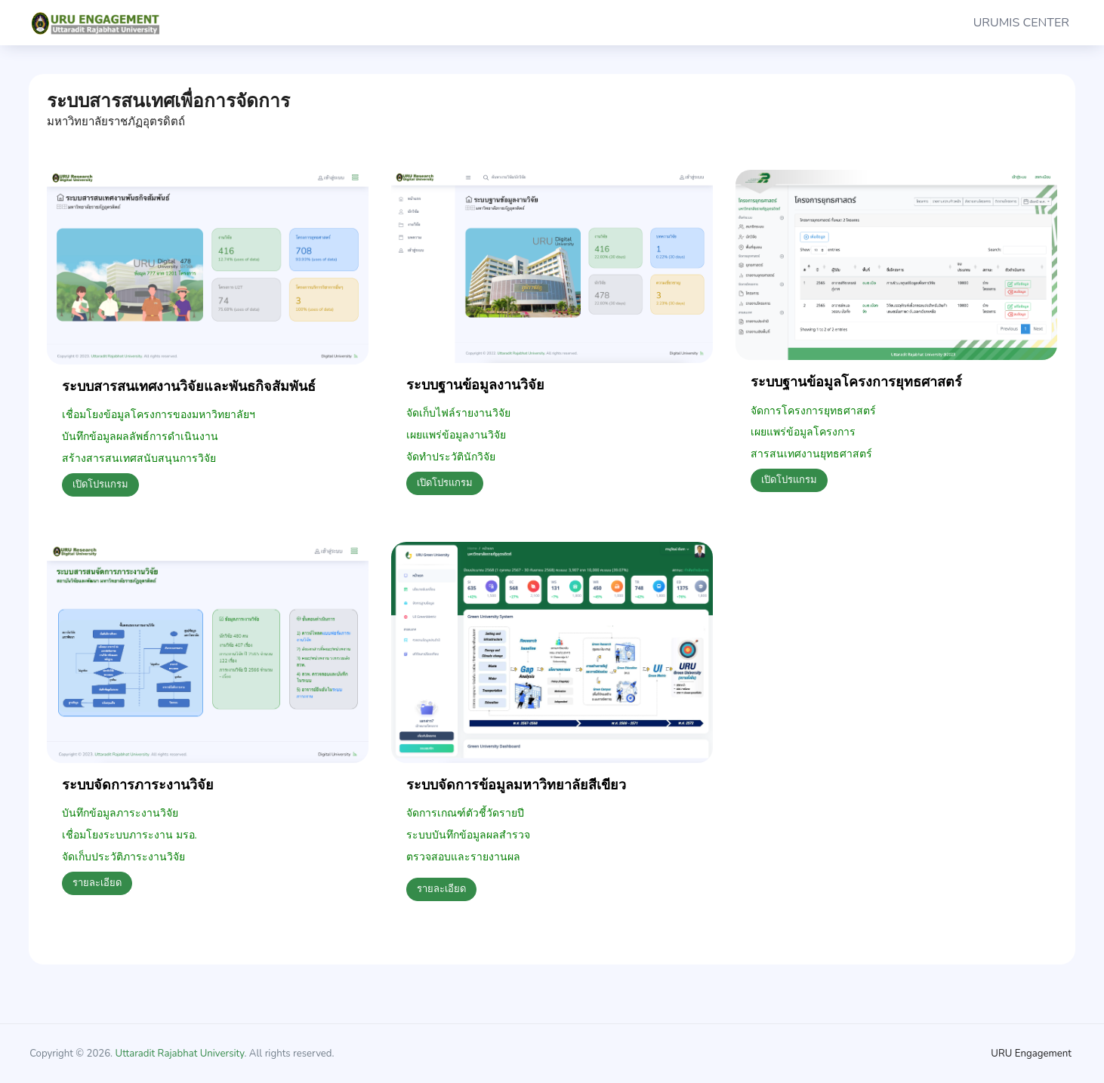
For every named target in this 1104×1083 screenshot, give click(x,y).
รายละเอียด (97, 883)
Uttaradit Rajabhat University (180, 1053)
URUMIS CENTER (1021, 22)
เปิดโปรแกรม (100, 484)
